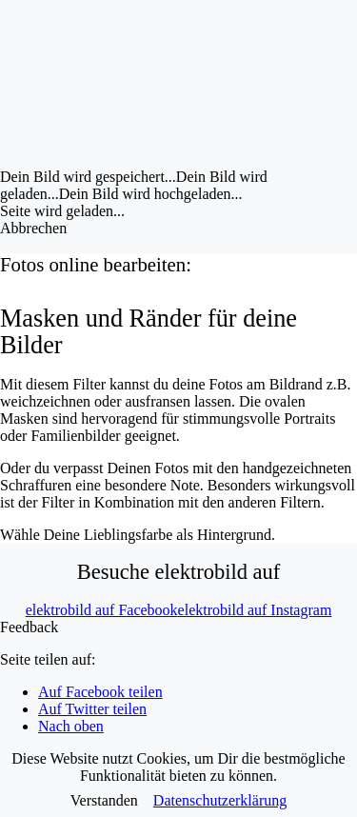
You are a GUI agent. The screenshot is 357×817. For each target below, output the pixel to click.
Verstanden (104, 800)
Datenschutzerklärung (220, 800)
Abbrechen (33, 228)
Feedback (29, 627)
